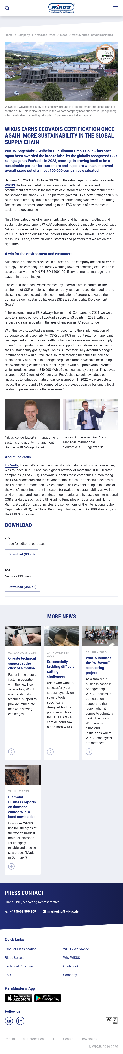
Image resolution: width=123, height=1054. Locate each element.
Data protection (33, 1039)
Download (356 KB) (23, 587)
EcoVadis (11, 465)
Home (9, 35)
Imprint (10, 1039)
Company (24, 35)
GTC (53, 1039)
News (63, 35)
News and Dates (45, 35)
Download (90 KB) (22, 554)
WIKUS (10, 185)
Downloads (89, 1039)
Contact (68, 1039)
